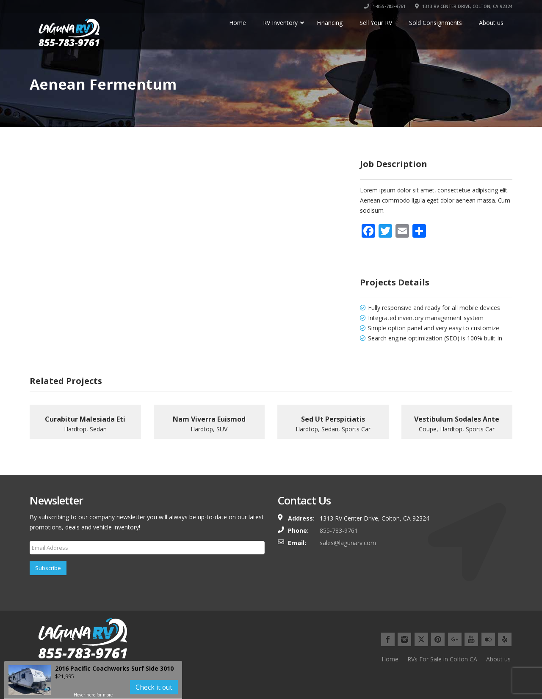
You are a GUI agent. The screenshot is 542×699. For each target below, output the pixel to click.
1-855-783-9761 (385, 6)
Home (390, 659)
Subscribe (48, 568)
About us (498, 659)
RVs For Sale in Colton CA (442, 659)
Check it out (154, 687)
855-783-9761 (339, 530)
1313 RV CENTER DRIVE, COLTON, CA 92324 (463, 6)
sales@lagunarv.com (348, 543)
